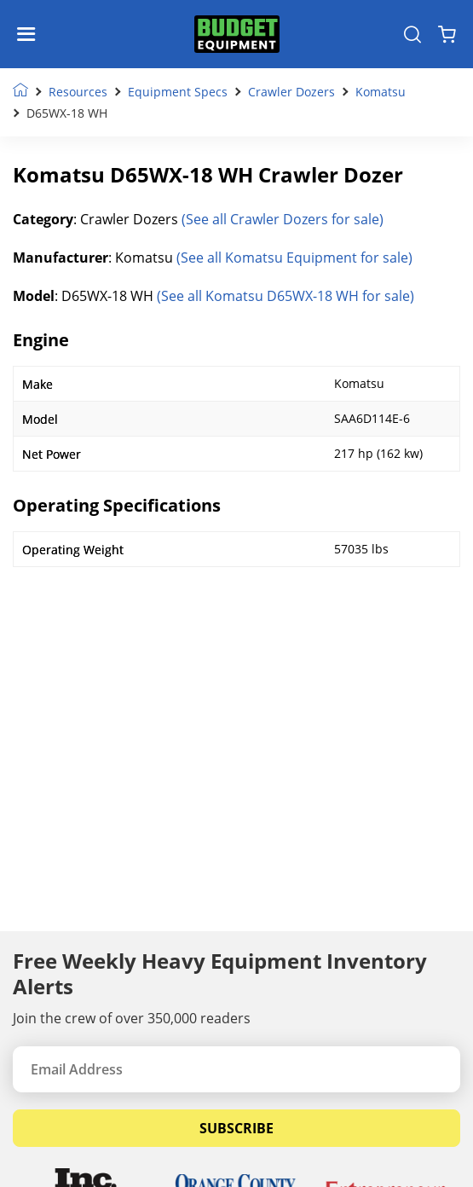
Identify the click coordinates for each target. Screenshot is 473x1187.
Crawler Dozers (291, 92)
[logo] (237, 34)
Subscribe (236, 1128)
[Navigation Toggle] (30, 34)
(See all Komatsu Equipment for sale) (294, 257)
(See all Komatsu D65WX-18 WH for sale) (285, 296)
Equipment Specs (178, 92)
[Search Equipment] (412, 34)
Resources (78, 92)
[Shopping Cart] (447, 34)
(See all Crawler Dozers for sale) (283, 219)
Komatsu (380, 92)
